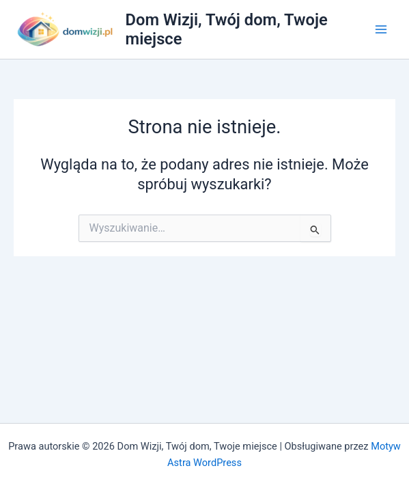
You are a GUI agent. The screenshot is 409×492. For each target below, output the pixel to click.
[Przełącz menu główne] (381, 29)
